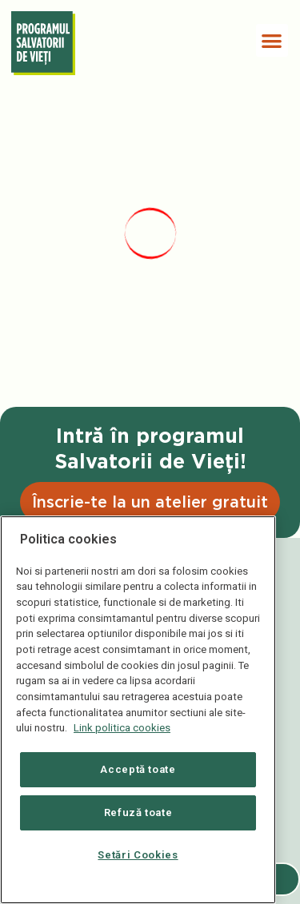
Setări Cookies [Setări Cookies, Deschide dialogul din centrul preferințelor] (138, 855)
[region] (138, 710)
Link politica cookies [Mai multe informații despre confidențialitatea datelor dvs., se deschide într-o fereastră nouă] (122, 728)
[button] (272, 40)
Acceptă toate (138, 769)
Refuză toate (138, 812)
